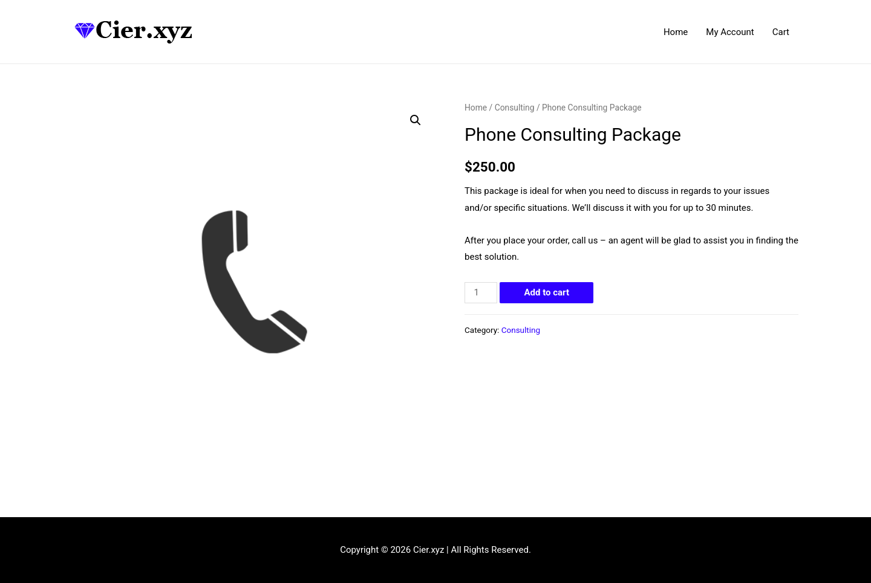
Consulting (515, 107)
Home (676, 32)
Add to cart (546, 292)
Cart (780, 32)
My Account (730, 32)
